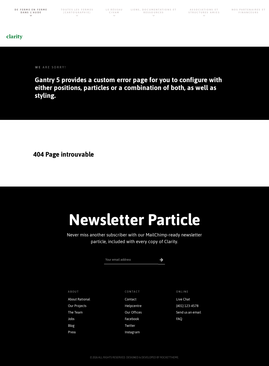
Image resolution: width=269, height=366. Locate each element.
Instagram (132, 332)
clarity (14, 36)
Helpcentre (133, 306)
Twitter (130, 325)
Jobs (71, 319)
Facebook (132, 319)
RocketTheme (169, 357)
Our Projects (77, 306)
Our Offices (133, 312)
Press (72, 332)
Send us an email (188, 312)
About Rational (79, 299)
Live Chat (183, 299)
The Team (75, 312)
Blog (71, 325)
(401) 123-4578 (187, 306)
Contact (130, 299)
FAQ (179, 319)
